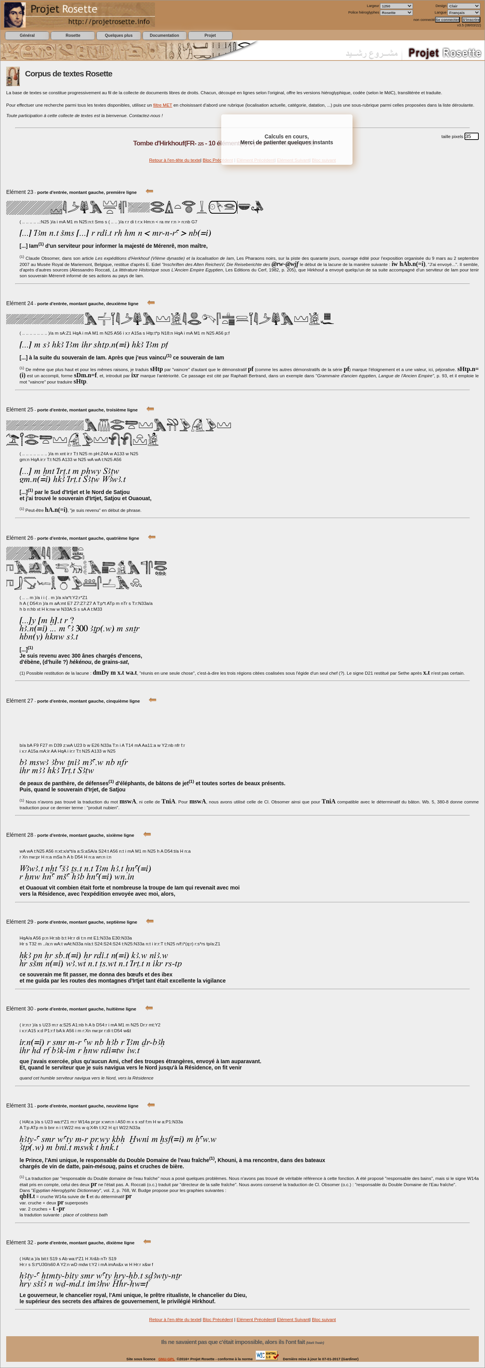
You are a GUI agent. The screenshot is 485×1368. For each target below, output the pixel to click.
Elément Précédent (256, 1319)
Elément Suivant (293, 1319)
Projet (210, 35)
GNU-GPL (166, 1359)
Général (27, 35)
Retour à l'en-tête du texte (174, 160)
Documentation (164, 35)
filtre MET (162, 105)
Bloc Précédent (218, 160)
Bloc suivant (324, 1319)
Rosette (72, 35)
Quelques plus (118, 35)
